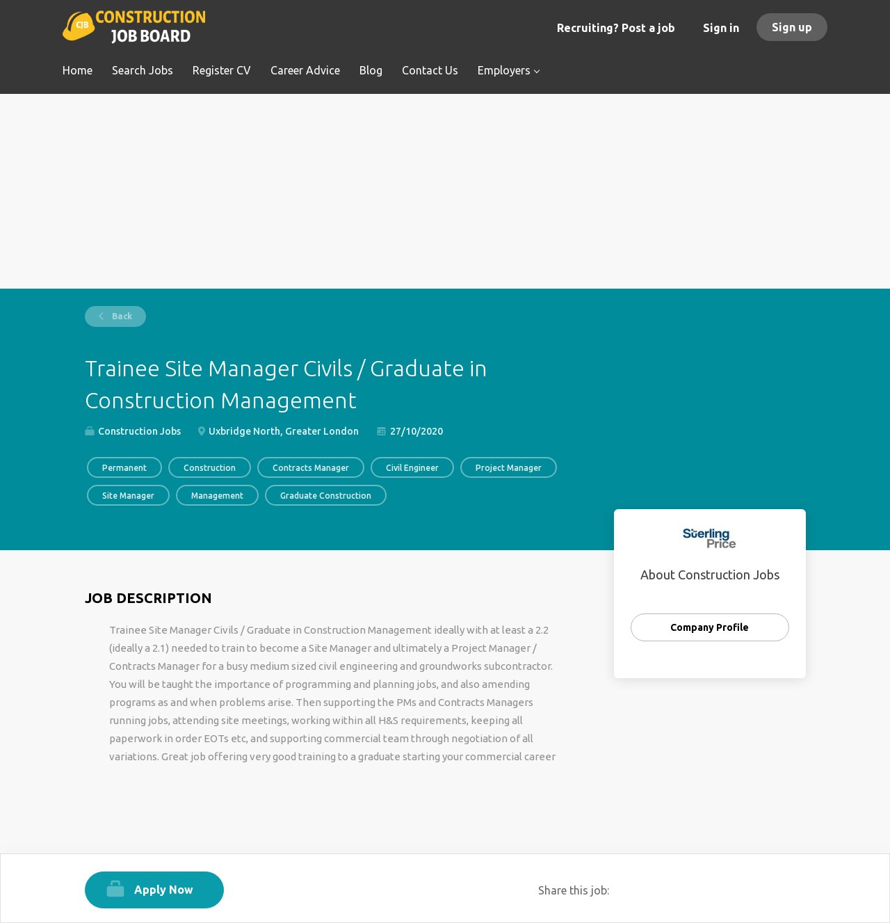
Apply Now (163, 889)
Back (121, 316)
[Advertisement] (445, 191)
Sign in (721, 28)
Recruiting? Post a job (616, 28)
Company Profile (709, 627)
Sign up (792, 27)
